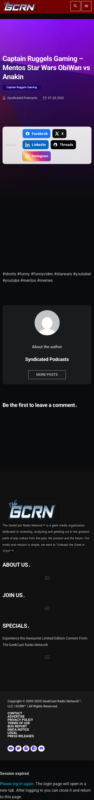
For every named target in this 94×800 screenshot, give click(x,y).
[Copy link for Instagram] (37, 156)
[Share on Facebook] (36, 133)
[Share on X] (59, 133)
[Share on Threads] (63, 144)
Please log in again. (17, 783)
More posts (47, 375)
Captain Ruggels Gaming (22, 87)
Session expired (14, 773)
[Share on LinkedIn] (35, 144)
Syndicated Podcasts (20, 98)
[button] (47, 578)
